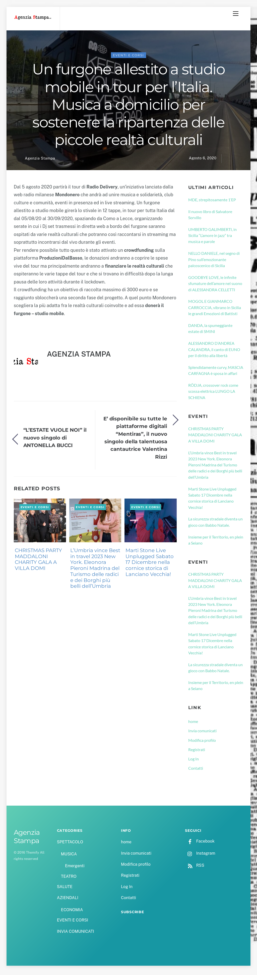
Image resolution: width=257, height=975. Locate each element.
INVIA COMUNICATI (75, 933)
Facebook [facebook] (199, 843)
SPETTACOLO (70, 844)
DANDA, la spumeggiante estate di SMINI (210, 330)
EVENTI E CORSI (128, 58)
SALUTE (65, 889)
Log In (193, 761)
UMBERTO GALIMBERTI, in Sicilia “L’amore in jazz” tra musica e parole (212, 238)
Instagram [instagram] (200, 855)
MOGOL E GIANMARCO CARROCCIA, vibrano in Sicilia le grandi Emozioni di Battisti (214, 309)
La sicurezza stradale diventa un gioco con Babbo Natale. (215, 524)
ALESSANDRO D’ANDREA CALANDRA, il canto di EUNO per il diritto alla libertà (214, 351)
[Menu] (236, 14)
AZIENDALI (67, 900)
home (193, 723)
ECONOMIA (72, 912)
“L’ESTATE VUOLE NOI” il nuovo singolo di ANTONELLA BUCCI (55, 440)
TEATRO (69, 878)
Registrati (196, 752)
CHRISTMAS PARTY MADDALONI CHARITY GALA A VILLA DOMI (38, 562)
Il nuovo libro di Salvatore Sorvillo (210, 216)
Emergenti (74, 868)
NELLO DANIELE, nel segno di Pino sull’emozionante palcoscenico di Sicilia (214, 261)
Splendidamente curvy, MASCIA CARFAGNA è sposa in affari (215, 372)
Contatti (195, 770)
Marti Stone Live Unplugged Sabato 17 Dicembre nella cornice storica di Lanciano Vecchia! (149, 565)
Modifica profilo (202, 742)
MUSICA (69, 856)
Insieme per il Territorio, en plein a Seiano (215, 542)
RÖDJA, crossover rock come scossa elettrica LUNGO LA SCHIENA (213, 393)
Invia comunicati (202, 733)
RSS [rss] (194, 867)
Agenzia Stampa (40, 161)
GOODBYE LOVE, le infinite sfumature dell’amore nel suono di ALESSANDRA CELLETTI (215, 286)
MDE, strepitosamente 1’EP (212, 202)
